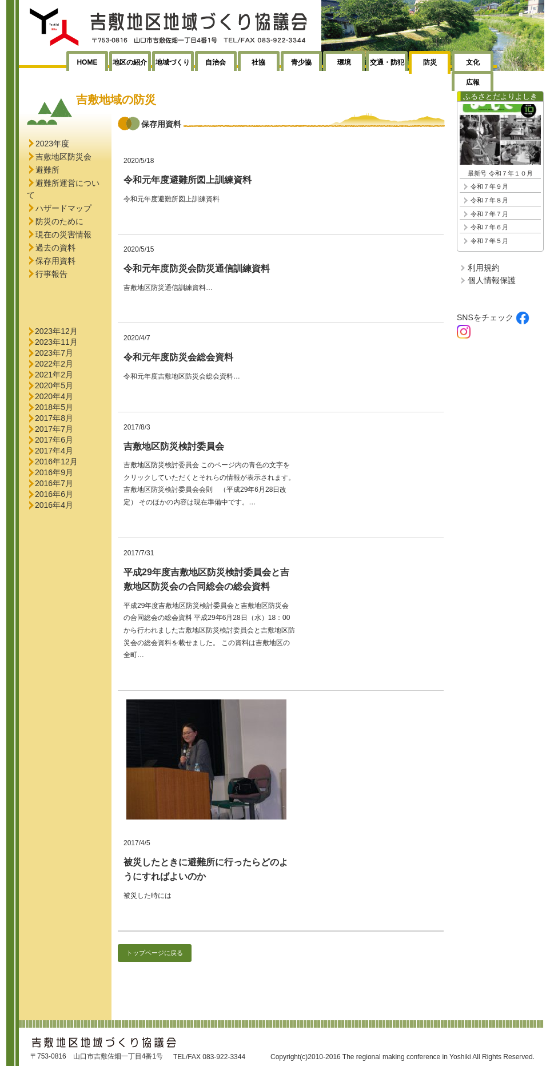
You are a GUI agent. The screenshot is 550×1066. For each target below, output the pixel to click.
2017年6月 (54, 439)
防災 (430, 62)
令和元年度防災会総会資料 (178, 357)
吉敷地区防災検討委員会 (173, 446)
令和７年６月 (489, 227)
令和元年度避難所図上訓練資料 (187, 180)
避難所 (47, 169)
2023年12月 (56, 331)
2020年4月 (54, 396)
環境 (344, 62)
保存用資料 (55, 260)
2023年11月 (56, 342)
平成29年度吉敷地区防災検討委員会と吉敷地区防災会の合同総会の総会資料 (206, 579)
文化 (473, 62)
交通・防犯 (387, 62)
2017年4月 (54, 450)
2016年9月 (54, 472)
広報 (473, 82)
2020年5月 (54, 385)
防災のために (59, 221)
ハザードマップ (63, 208)
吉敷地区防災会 (63, 156)
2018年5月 (54, 407)
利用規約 (484, 267)
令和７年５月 (489, 240)
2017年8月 (54, 418)
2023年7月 (54, 352)
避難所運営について (63, 189)
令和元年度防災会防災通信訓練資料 (196, 268)
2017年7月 (54, 428)
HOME (87, 62)
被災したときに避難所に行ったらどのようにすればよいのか (205, 869)
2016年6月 (54, 494)
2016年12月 (56, 461)
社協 (258, 62)
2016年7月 (54, 483)
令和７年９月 (489, 186)
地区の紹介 (130, 62)
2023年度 (52, 143)
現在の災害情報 (63, 234)
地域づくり (173, 62)
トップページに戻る (154, 952)
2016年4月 (54, 505)
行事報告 (51, 274)
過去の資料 (55, 247)
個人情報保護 (492, 280)
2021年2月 (54, 374)
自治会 (215, 62)
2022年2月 (54, 363)
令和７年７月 (489, 213)
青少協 (301, 62)
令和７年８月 (489, 200)
